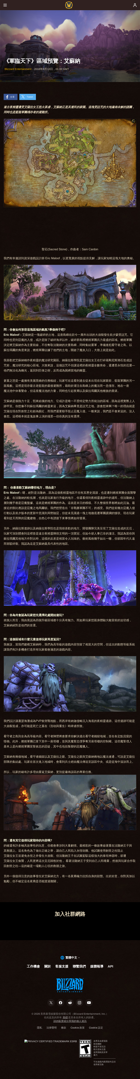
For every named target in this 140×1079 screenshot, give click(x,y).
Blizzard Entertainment (18, 69)
